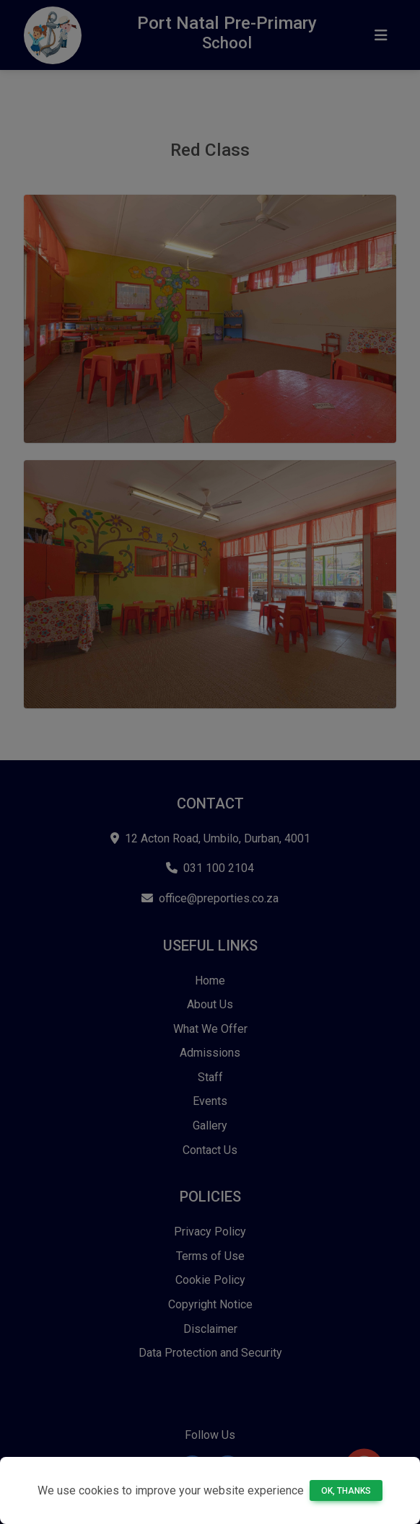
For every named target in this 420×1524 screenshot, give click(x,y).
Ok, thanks (346, 1491)
